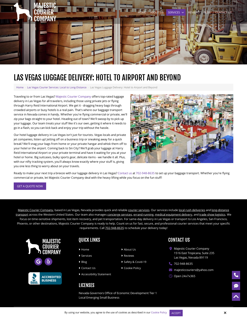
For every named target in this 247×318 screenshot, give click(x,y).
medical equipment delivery (173, 214)
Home (19, 87)
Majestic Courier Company (73, 96)
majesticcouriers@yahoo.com (194, 269)
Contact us (125, 173)
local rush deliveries (192, 209)
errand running (143, 214)
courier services (138, 209)
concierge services (119, 214)
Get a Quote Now (30, 186)
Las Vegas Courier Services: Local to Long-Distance (56, 87)
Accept (176, 313)
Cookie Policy (159, 312)
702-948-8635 (145, 173)
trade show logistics (212, 214)
